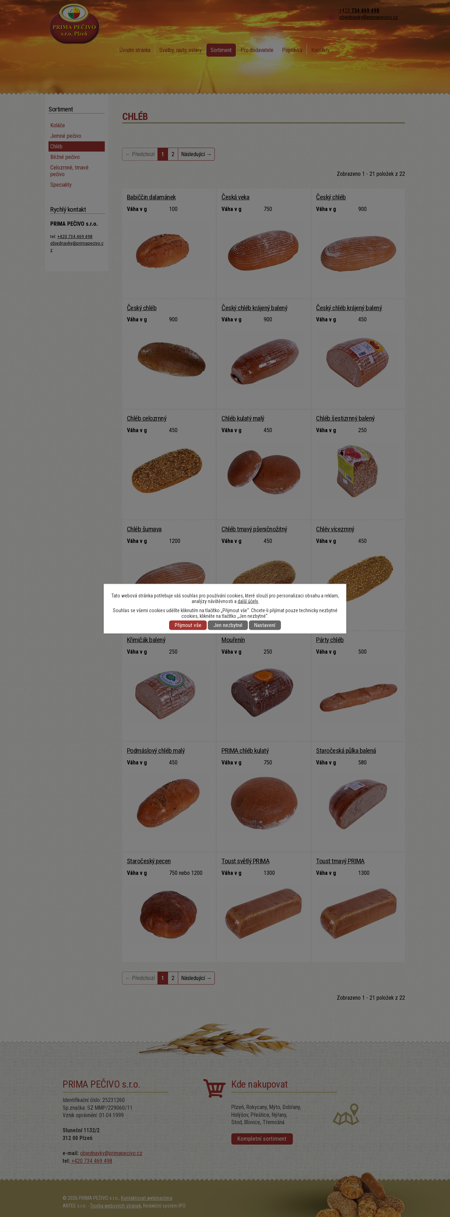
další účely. (248, 601)
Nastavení (264, 625)
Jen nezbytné (228, 625)
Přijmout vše (188, 625)
